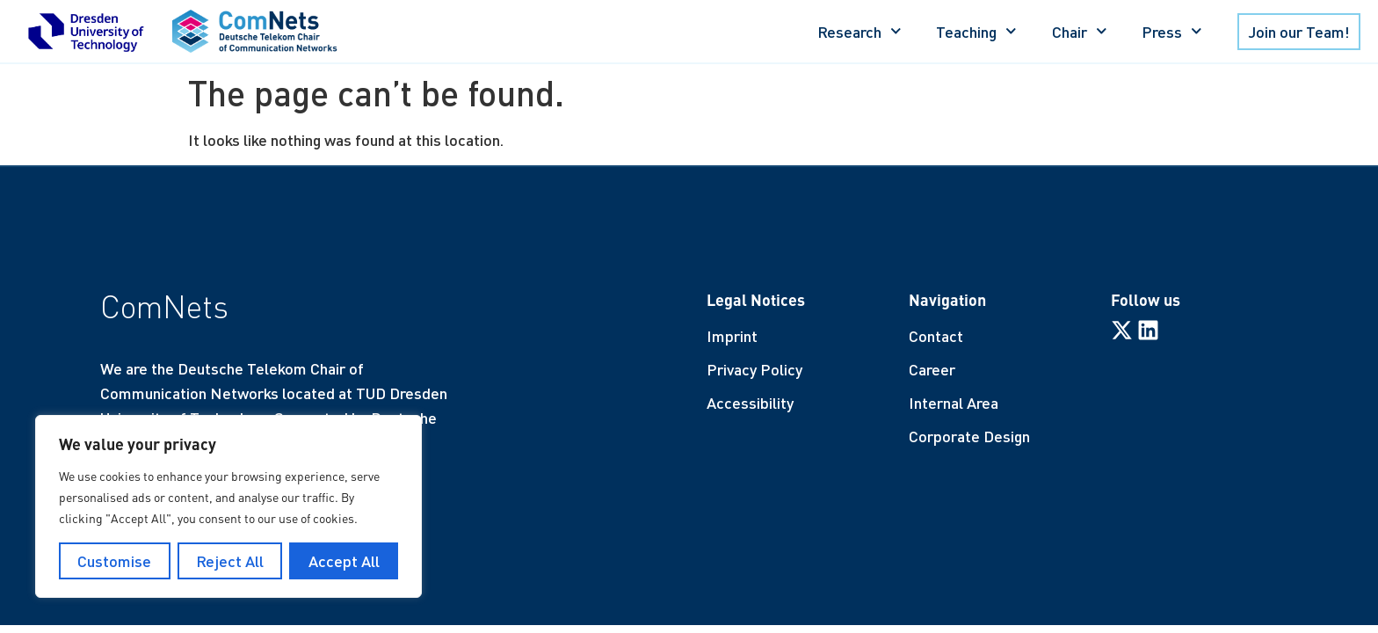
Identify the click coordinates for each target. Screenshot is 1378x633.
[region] (228, 506)
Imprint (732, 336)
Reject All (230, 561)
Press (1172, 31)
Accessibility (750, 402)
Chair (1079, 31)
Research (859, 31)
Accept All (344, 561)
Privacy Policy (754, 369)
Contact (936, 336)
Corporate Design (969, 436)
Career (932, 369)
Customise (114, 561)
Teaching (976, 31)
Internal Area (953, 402)
